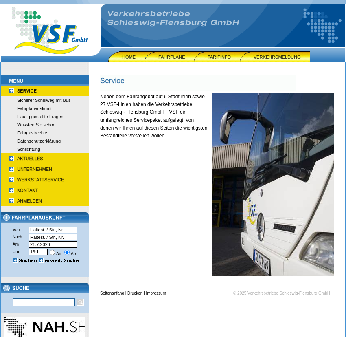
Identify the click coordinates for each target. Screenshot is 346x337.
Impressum (156, 293)
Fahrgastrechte (32, 132)
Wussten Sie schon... (38, 124)
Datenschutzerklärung (39, 141)
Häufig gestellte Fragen (40, 116)
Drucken (134, 293)
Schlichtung (28, 149)
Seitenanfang (112, 293)
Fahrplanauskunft (34, 108)
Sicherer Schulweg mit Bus (43, 100)
